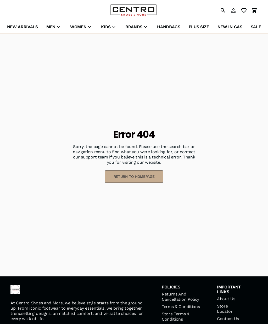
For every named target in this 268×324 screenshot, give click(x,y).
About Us (226, 298)
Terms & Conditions (181, 306)
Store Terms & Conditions (175, 316)
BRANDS (133, 26)
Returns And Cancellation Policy (180, 297)
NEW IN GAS (229, 26)
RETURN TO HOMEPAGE (134, 176)
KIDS (106, 26)
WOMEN (78, 26)
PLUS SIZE (199, 26)
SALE (256, 26)
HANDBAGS (168, 26)
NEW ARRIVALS (22, 26)
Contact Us (228, 318)
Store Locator (225, 309)
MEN (50, 26)
